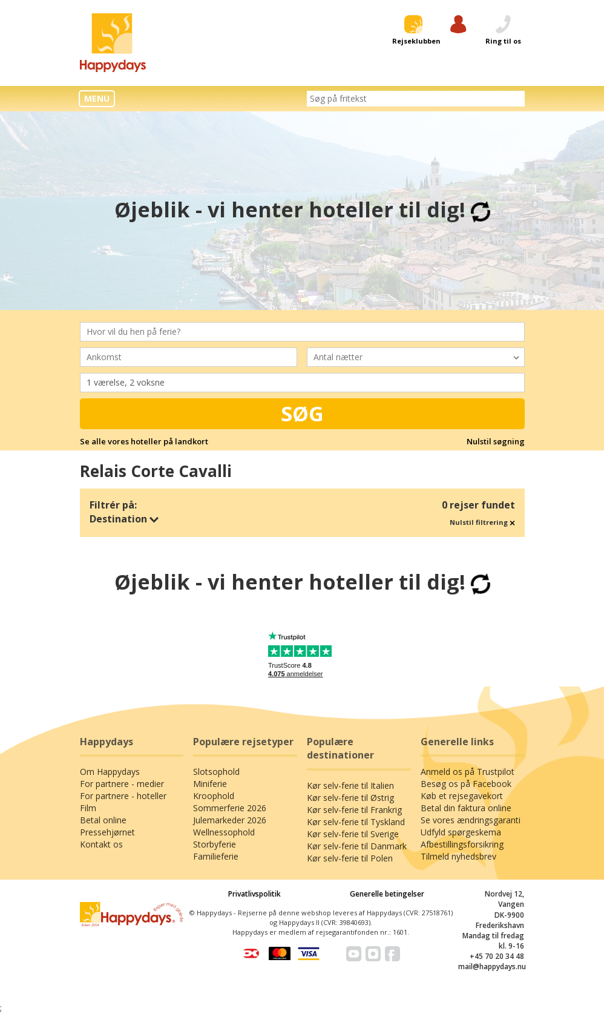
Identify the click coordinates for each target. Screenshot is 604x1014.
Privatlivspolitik (254, 894)
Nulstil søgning (496, 441)
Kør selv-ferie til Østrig (350, 797)
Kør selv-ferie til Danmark (357, 846)
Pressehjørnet (107, 832)
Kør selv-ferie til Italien (350, 785)
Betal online (103, 820)
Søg (302, 413)
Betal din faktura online (466, 808)
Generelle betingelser (387, 894)
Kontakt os (101, 844)
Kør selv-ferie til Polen (350, 858)
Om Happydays (110, 771)
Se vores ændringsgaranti (470, 820)
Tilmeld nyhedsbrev (458, 856)
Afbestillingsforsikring (462, 844)
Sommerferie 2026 (229, 808)
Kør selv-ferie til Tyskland (356, 822)
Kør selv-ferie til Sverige (353, 834)
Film (88, 808)
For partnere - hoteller (123, 796)
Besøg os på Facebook (466, 783)
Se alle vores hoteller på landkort (144, 441)
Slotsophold (216, 771)
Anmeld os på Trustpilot (467, 771)
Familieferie (215, 856)
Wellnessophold (224, 832)
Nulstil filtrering (482, 522)
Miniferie (210, 783)
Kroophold (213, 796)
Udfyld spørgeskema (461, 832)
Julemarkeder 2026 (229, 820)
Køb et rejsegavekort (462, 796)
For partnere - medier (122, 783)
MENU (97, 98)
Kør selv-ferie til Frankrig (354, 809)
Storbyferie (214, 844)
